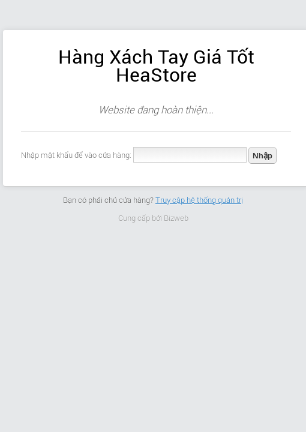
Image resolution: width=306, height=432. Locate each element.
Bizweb (176, 218)
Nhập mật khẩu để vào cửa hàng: (76, 155)
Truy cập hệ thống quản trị (199, 200)
